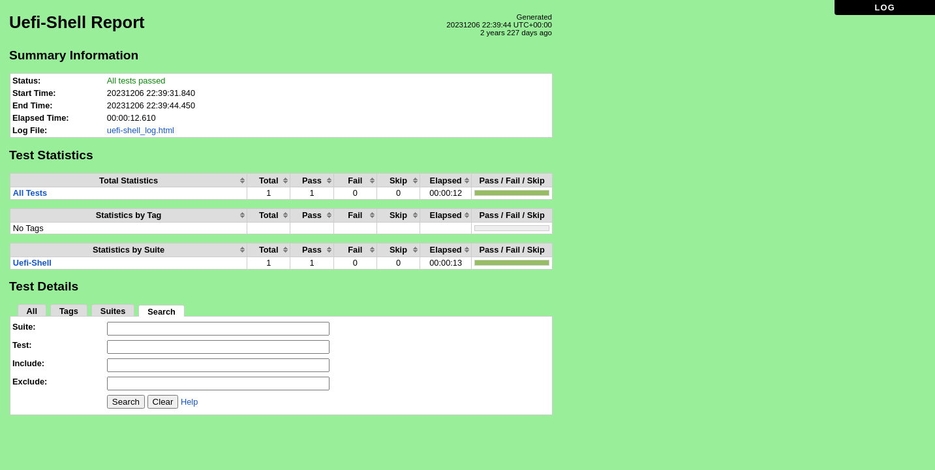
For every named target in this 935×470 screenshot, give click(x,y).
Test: (22, 345)
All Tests (30, 193)
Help (189, 402)
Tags (68, 311)
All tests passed (136, 81)
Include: (28, 363)
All (32, 311)
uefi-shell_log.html (140, 130)
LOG (884, 7)
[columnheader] (128, 180)
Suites (112, 311)
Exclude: (29, 381)
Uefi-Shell (32, 263)
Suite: (24, 327)
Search (161, 312)
